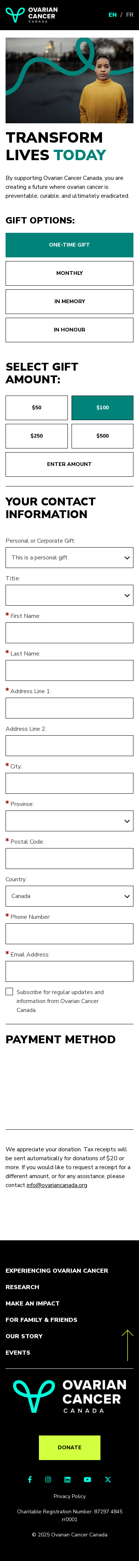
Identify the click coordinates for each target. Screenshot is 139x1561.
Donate (70, 1447)
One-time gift (69, 244)
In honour (69, 329)
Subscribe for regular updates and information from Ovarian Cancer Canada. (60, 1001)
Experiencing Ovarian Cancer (57, 1271)
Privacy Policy (70, 1496)
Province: (22, 804)
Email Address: (30, 955)
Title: (13, 578)
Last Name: (25, 654)
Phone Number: (30, 917)
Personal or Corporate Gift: (40, 541)
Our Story (24, 1336)
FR (129, 15)
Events (18, 1353)
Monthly (69, 273)
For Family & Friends (41, 1320)
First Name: (25, 616)
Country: (16, 879)
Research (22, 1287)
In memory (69, 301)
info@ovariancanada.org (57, 1185)
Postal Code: (27, 842)
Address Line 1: (30, 691)
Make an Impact (33, 1304)
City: (16, 766)
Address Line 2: (26, 729)
